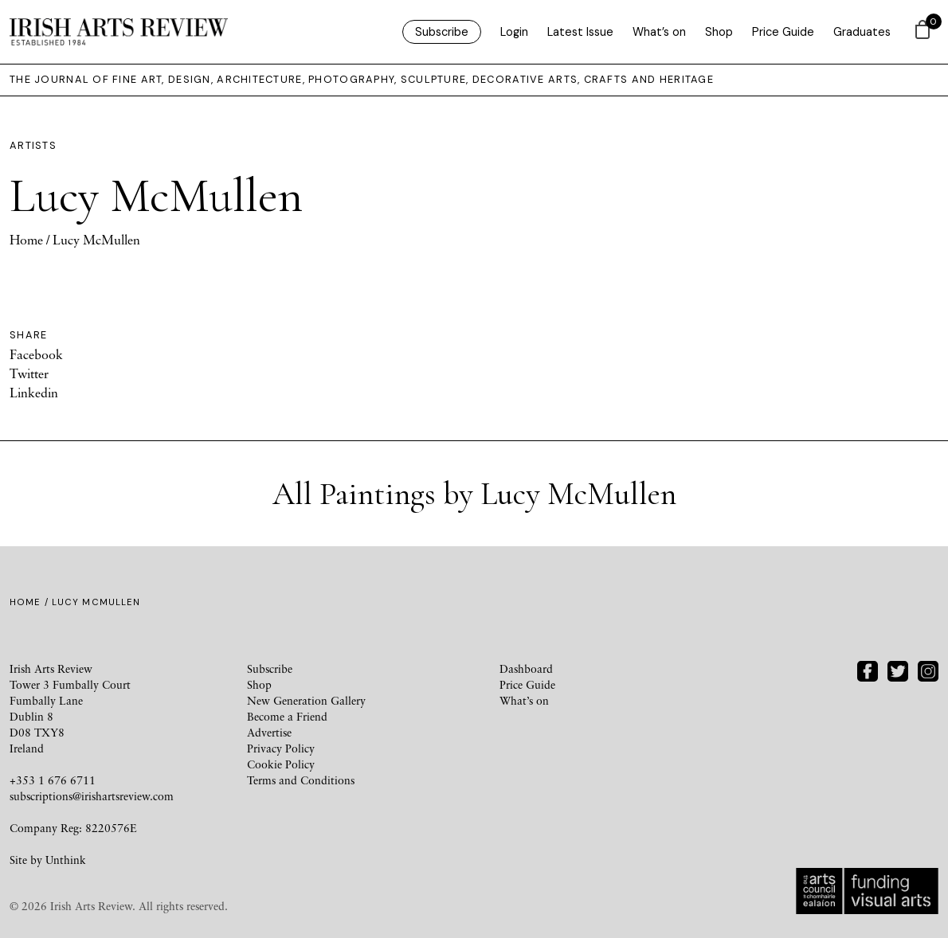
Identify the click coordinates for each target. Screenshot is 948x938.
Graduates (862, 32)
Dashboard (526, 668)
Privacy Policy (281, 748)
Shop (719, 32)
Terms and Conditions (301, 780)
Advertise (269, 732)
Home (26, 240)
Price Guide (783, 32)
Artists (33, 145)
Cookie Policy (281, 764)
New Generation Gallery (306, 700)
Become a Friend (287, 716)
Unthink (65, 859)
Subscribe (441, 32)
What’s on (659, 32)
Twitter (29, 373)
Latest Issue (580, 32)
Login (514, 32)
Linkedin (34, 393)
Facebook (36, 354)
